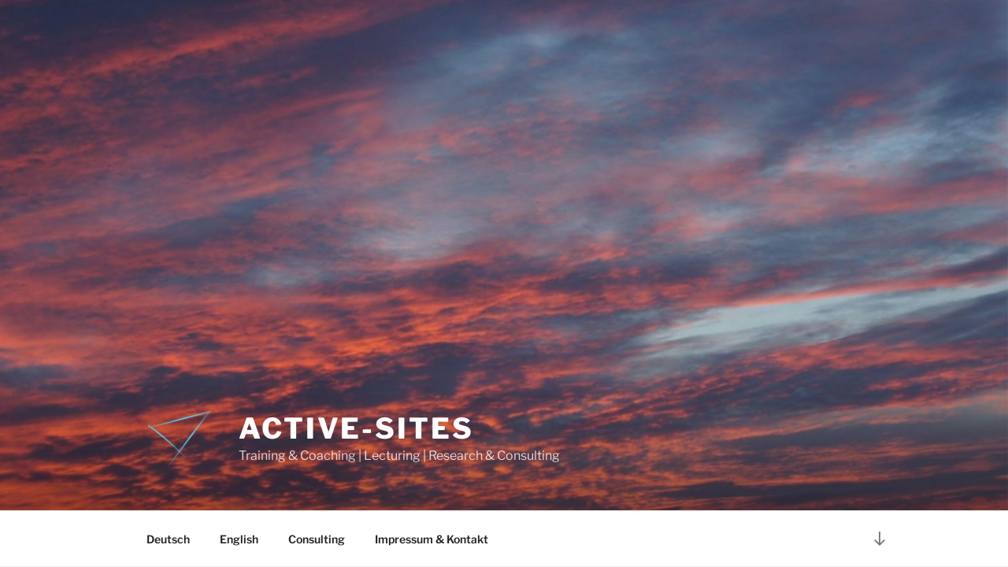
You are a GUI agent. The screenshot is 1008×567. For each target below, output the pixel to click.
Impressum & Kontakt (431, 539)
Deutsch (168, 539)
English (239, 539)
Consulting (316, 539)
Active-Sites (356, 428)
